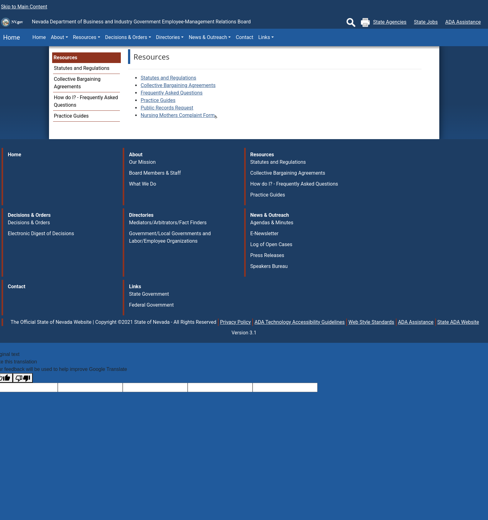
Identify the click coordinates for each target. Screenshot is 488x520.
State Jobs (426, 22)
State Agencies (390, 22)
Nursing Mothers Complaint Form (177, 115)
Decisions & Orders (29, 223)
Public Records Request (166, 108)
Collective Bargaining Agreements (177, 85)
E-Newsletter (264, 233)
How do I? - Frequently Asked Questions (294, 184)
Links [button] (264, 37)
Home (10, 37)
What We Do (142, 184)
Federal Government (151, 305)
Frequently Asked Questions (171, 93)
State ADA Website (458, 322)
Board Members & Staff (155, 173)
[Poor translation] (23, 378)
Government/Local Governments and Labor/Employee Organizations (170, 237)
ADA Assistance (463, 22)
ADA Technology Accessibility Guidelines (299, 322)
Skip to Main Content (24, 7)
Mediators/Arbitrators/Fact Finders (167, 223)
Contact (244, 37)
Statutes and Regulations (82, 68)
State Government (149, 294)
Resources (65, 58)
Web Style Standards (371, 322)
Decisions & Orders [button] (126, 37)
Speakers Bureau (269, 266)
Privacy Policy (235, 322)
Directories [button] (168, 37)
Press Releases (267, 255)
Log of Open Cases (271, 244)
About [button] (57, 37)
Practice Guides (71, 116)
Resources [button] (84, 37)
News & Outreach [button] (208, 37)
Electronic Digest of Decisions (41, 233)
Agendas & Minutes (271, 223)
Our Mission (142, 162)
